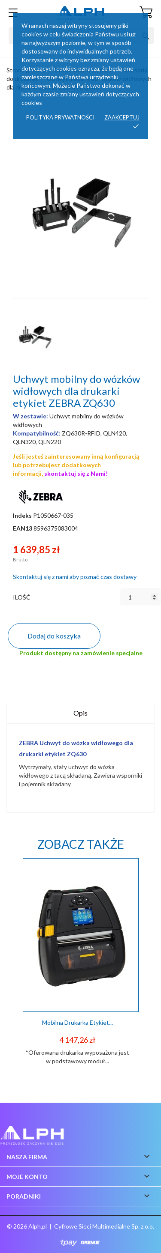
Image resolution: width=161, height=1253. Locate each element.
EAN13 (22, 528)
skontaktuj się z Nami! (76, 473)
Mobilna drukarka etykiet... (77, 1022)
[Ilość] (140, 597)
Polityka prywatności (60, 117)
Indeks (22, 515)
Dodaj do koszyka (54, 636)
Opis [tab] (80, 713)
